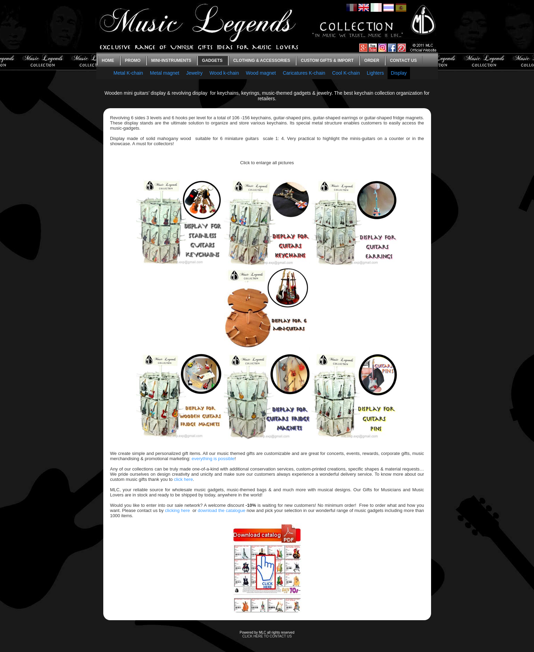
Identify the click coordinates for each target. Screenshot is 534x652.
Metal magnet (164, 73)
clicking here (177, 510)
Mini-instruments (171, 60)
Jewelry (194, 73)
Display (399, 73)
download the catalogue (222, 510)
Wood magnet (261, 73)
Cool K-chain (346, 73)
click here (183, 479)
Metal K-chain (128, 73)
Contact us (403, 60)
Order (371, 60)
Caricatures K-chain (304, 73)
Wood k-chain (224, 73)
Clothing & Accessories (261, 60)
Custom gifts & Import (327, 60)
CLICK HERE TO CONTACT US (267, 636)
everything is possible (213, 458)
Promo (133, 60)
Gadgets (212, 60)
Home (108, 60)
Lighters (375, 73)
